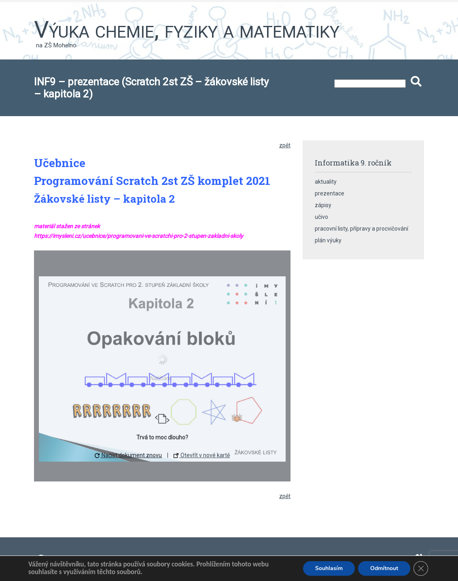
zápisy (323, 205)
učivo (321, 217)
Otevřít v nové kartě (202, 455)
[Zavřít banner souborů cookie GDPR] (420, 568)
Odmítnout (384, 568)
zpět (284, 145)
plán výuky (328, 240)
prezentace (329, 193)
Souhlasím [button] (329, 568)
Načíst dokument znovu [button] (128, 455)
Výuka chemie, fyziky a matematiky (186, 29)
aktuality (326, 181)
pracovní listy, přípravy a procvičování (361, 228)
